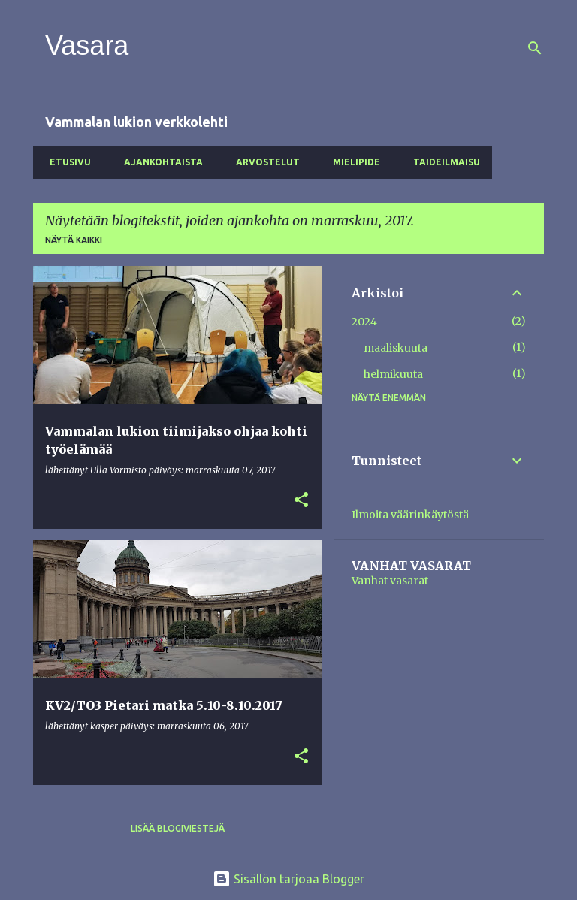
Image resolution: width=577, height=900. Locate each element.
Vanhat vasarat (390, 580)
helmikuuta (393, 374)
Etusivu (65, 162)
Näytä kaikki (73, 240)
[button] (301, 501)
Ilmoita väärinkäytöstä (410, 514)
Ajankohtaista (158, 162)
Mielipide (352, 162)
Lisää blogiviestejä (178, 828)
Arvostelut (263, 162)
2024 (364, 321)
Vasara (86, 45)
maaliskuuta (395, 348)
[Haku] (535, 48)
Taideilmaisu (442, 162)
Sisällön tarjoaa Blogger (288, 879)
